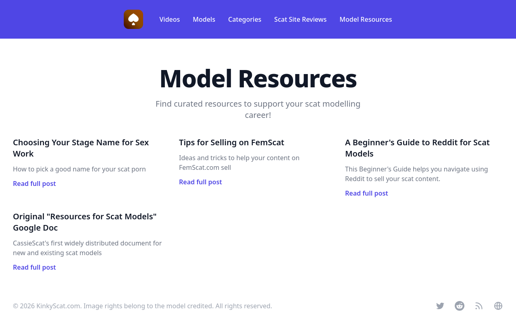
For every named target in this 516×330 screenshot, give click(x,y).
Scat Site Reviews (300, 19)
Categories (244, 19)
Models (204, 19)
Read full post (34, 183)
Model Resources (365, 19)
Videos (169, 19)
